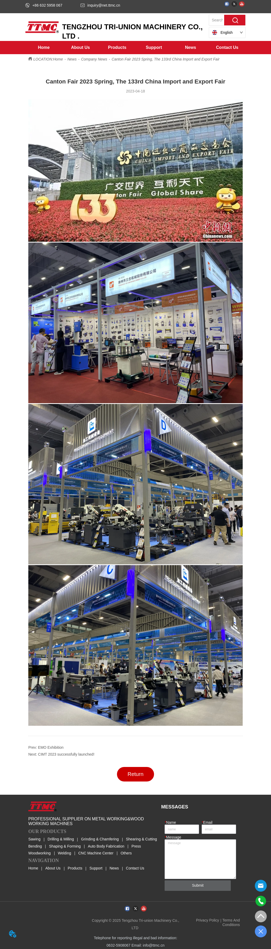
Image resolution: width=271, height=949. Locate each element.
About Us (53, 868)
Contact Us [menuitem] (227, 47)
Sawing (34, 839)
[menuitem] (80, 47)
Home (58, 59)
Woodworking (39, 853)
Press (136, 846)
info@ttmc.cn (154, 945)
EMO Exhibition (51, 747)
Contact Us (135, 868)
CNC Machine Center (96, 853)
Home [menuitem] (43, 47)
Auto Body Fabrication (106, 846)
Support (95, 868)
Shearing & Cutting (141, 839)
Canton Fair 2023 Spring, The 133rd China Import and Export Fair (166, 59)
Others (126, 853)
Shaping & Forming (65, 846)
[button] (80, 47)
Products (75, 868)
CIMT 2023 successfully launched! (66, 754)
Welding (64, 853)
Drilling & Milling (61, 839)
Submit (198, 885)
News (71, 59)
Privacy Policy (207, 920)
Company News (94, 59)
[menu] (135, 47)
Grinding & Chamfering (100, 839)
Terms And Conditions (231, 922)
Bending (35, 846)
